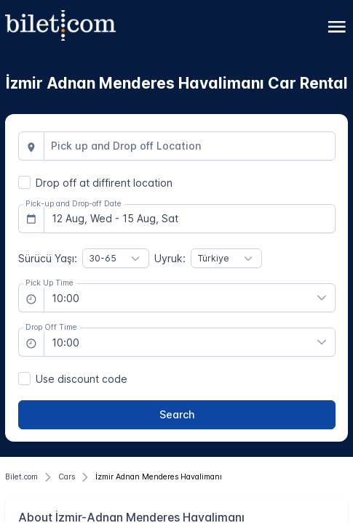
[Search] (177, 414)
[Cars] (66, 477)
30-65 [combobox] (102, 258)
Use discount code (81, 379)
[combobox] (190, 146)
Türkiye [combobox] (213, 258)
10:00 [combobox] (65, 298)
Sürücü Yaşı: (47, 258)
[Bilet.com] (21, 477)
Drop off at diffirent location (104, 183)
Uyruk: (170, 258)
